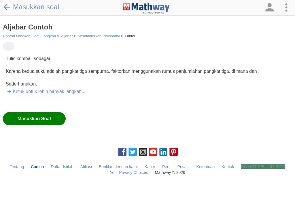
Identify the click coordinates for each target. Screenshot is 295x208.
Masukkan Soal (34, 118)
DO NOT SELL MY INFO (263, 166)
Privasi (183, 166)
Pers (166, 166)
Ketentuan (205, 166)
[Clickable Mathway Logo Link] (147, 8)
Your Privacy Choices (129, 172)
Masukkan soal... (34, 7)
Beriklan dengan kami (118, 166)
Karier (150, 166)
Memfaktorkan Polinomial (99, 36)
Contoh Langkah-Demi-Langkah (29, 36)
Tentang (17, 166)
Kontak (228, 166)
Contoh (37, 166)
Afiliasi (86, 166)
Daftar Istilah (62, 166)
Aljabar (67, 36)
